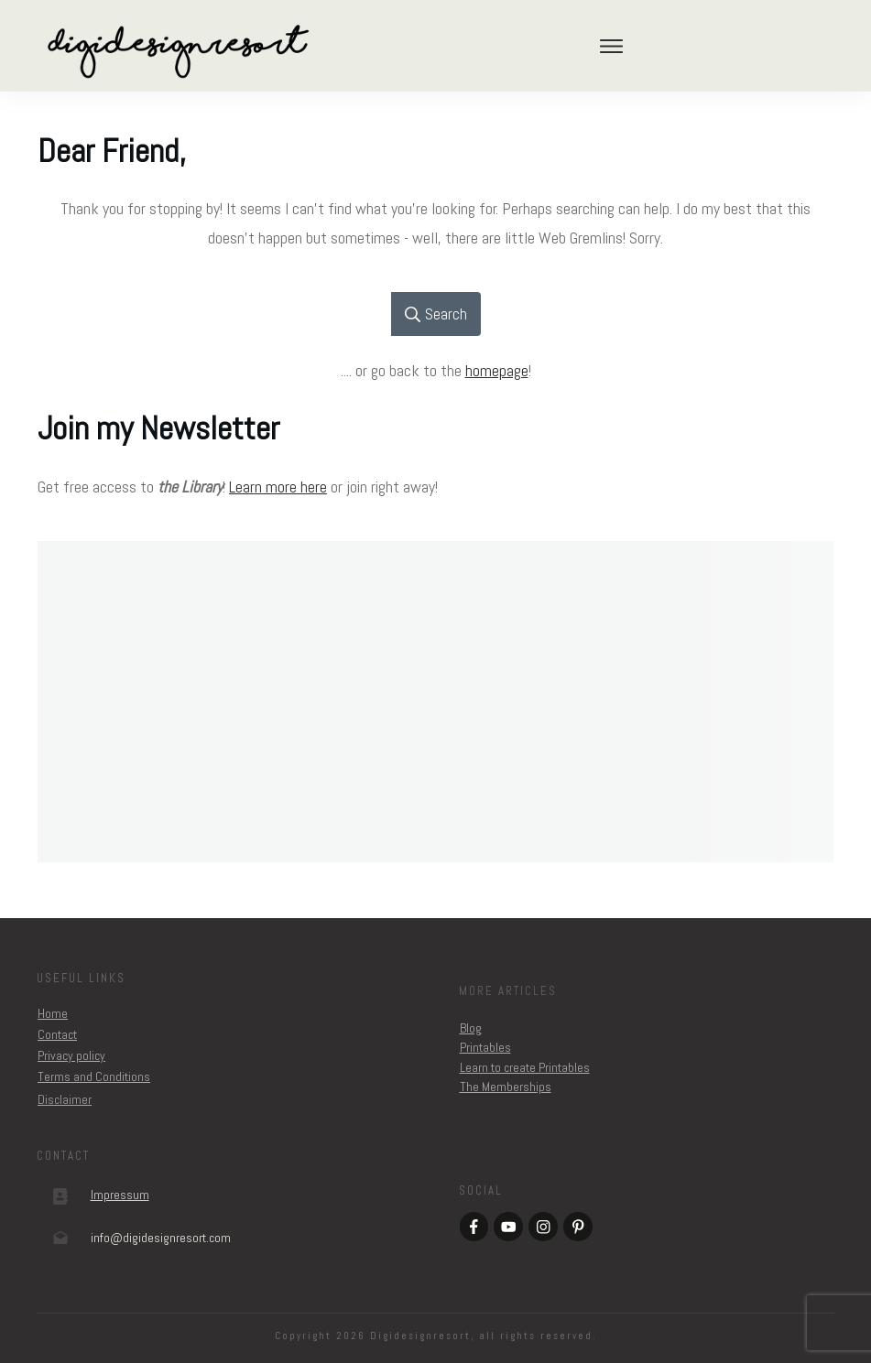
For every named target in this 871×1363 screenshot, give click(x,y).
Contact (57, 1034)
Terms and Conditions (94, 1076)
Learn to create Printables (525, 1067)
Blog (471, 1028)
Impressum (120, 1194)
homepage (496, 370)
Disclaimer (65, 1099)
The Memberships (505, 1086)
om (161, 1237)
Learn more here (278, 486)
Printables (485, 1047)
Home (53, 1013)
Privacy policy (71, 1055)
